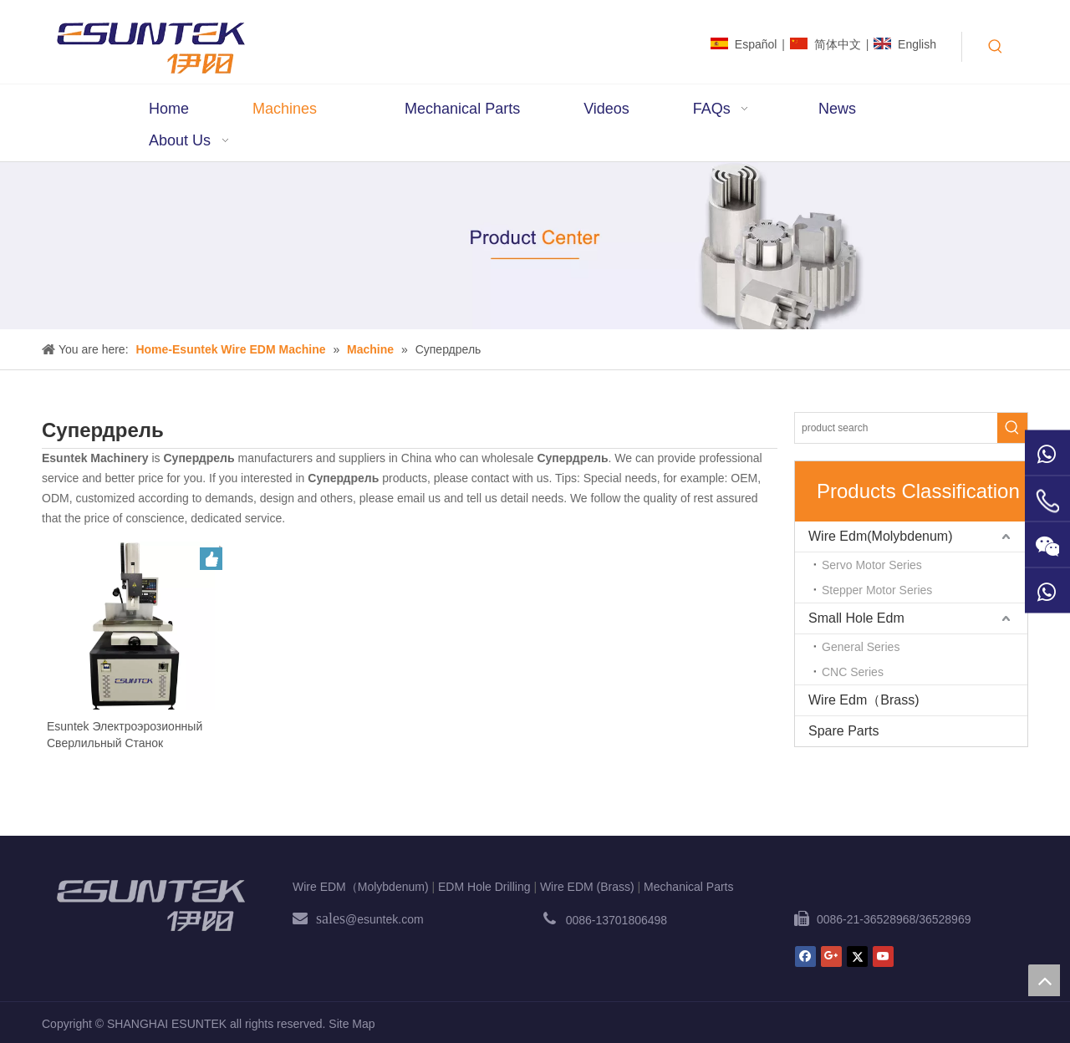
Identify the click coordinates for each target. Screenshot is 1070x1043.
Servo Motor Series (872, 565)
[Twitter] (857, 956)
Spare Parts (843, 731)
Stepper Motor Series (877, 590)
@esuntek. (373, 919)
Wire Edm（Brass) (863, 700)
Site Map (351, 1023)
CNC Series (853, 672)
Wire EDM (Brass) (587, 886)
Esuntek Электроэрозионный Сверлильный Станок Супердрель (124, 735)
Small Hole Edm (856, 618)
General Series (860, 647)
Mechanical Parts (688, 886)
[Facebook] (805, 956)
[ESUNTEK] (150, 905)
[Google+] (831, 956)
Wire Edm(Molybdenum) (880, 536)
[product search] (896, 428)
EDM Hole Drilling (484, 886)
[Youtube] (883, 956)
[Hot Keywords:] (996, 47)
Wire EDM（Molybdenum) (361, 886)
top (1044, 980)
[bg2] (535, 245)
